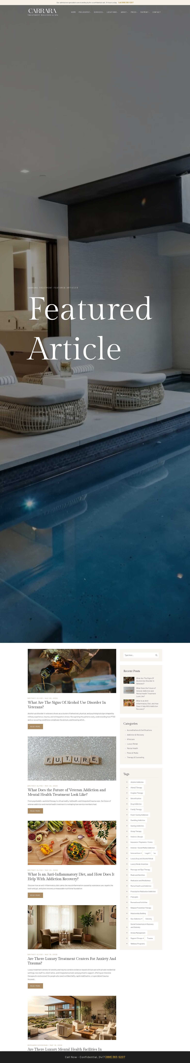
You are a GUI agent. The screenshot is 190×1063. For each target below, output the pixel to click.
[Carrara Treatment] (43, 12)
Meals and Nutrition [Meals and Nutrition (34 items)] (138, 875)
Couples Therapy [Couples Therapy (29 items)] (137, 793)
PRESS (134, 12)
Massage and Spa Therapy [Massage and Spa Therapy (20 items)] (140, 870)
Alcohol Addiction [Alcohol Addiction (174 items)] (137, 782)
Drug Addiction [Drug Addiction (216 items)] (136, 804)
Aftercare (131, 739)
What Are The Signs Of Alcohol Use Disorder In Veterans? (67, 704)
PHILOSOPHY (85, 12)
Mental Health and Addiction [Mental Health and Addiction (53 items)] (141, 886)
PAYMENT (145, 12)
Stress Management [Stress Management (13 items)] (138, 933)
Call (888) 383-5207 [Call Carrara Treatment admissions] (125, 2)
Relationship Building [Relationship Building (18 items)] (138, 913)
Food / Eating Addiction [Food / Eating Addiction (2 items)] (139, 815)
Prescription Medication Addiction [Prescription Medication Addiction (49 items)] (143, 891)
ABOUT (124, 12)
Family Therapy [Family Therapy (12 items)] (136, 809)
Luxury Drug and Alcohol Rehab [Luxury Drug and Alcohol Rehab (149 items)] (142, 859)
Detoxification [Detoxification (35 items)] (136, 798)
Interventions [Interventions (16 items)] (135, 853)
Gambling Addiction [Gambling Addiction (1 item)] (138, 820)
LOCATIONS (112, 12)
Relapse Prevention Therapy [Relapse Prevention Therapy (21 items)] (141, 908)
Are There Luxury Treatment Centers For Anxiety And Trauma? (72, 961)
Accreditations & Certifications (139, 730)
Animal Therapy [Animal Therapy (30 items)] (136, 787)
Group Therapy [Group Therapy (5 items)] (136, 831)
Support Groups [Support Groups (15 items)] (136, 938)
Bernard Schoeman (38, 1045)
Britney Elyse (35, 698)
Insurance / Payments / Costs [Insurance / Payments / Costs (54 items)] (141, 842)
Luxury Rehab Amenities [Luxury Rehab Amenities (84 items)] (139, 864)
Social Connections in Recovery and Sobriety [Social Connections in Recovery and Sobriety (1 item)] (142, 925)
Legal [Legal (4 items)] (147, 853)
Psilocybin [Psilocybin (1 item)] (134, 897)
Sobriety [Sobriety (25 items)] (149, 919)
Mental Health (132, 748)
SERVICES (99, 12)
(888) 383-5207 (115, 1057)
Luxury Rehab (132, 744)
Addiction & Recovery (135, 735)
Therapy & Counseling (135, 757)
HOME (73, 12)
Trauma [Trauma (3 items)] (150, 938)
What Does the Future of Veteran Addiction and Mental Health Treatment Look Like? (67, 792)
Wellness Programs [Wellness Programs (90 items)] (138, 944)
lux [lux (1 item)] (155, 853)
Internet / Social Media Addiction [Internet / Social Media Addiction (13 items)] (143, 848)
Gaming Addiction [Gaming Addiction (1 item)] (137, 826)
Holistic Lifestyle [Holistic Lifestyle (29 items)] (137, 837)
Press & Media (132, 753)
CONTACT (157, 12)
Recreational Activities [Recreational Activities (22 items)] (139, 902)
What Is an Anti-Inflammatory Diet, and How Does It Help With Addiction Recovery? (71, 876)
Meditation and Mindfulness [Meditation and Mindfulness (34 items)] (140, 880)
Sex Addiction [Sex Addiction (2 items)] (136, 919)
